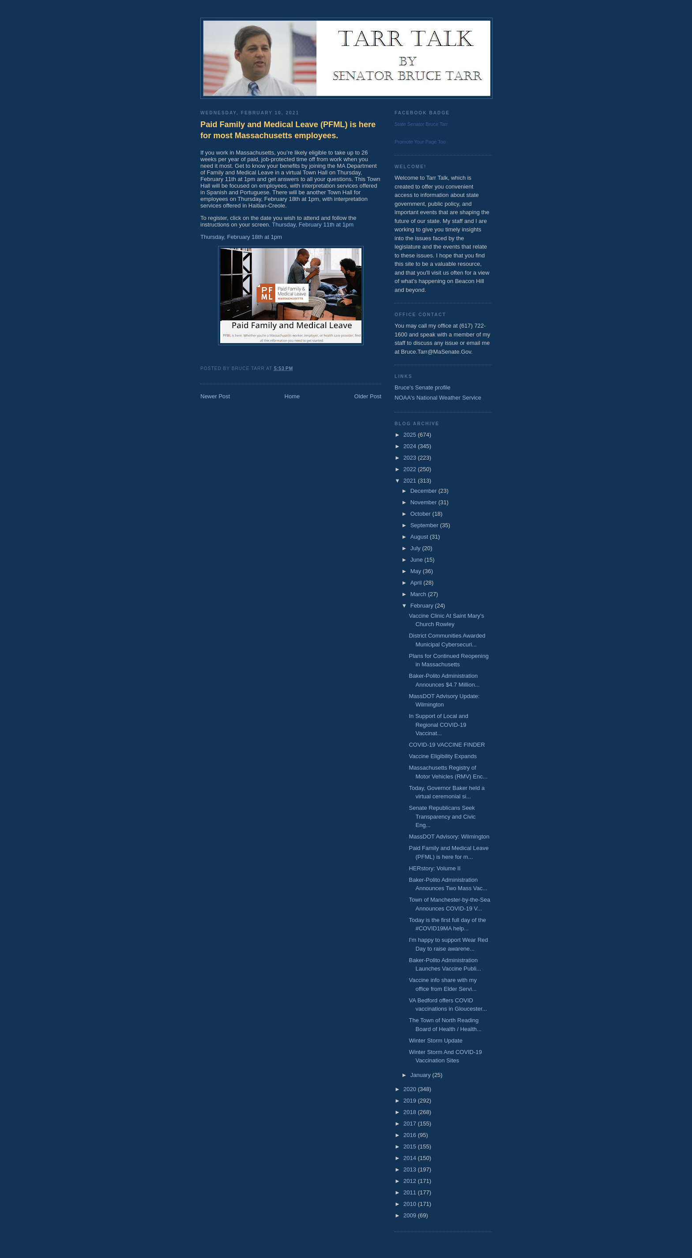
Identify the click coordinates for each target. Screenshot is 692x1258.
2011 (410, 1192)
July (416, 548)
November (424, 502)
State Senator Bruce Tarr (421, 124)
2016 (410, 1135)
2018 (410, 1112)
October (421, 513)
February (422, 605)
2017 (410, 1123)
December (424, 490)
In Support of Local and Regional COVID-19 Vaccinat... (438, 725)
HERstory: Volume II (434, 868)
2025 (410, 434)
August (420, 536)
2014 (410, 1158)
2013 (410, 1169)
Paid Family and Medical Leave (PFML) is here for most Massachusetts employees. (288, 130)
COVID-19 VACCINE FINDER (447, 744)
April (417, 582)
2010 (410, 1204)
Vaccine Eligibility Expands (443, 756)
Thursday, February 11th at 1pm (313, 224)
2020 (410, 1089)
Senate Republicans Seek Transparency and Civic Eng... (442, 816)
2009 (410, 1215)
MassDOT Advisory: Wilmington (449, 836)
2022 (410, 469)
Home (292, 396)
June (417, 559)
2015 (410, 1146)
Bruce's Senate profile (423, 387)
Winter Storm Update (435, 1040)
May (416, 571)
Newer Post (215, 396)
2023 (410, 457)
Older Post (367, 396)
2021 (410, 480)
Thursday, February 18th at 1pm (241, 237)
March (419, 594)
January (421, 1075)
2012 (410, 1181)
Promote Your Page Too (420, 141)
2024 (410, 446)
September (425, 525)
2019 (410, 1100)
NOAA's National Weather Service (438, 397)
